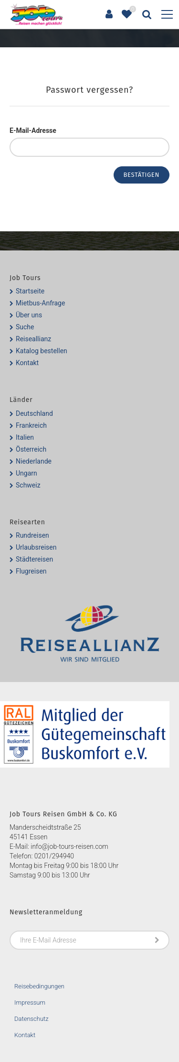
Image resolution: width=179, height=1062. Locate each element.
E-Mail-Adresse (33, 130)
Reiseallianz (33, 339)
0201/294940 (54, 856)
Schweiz (28, 485)
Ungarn (26, 473)
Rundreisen (32, 535)
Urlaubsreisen (36, 547)
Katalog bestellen (41, 351)
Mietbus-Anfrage (40, 303)
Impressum (29, 1002)
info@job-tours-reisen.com (69, 846)
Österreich (31, 449)
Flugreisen (31, 571)
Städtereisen (34, 559)
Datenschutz (31, 1018)
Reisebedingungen (39, 986)
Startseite (30, 291)
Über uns (29, 315)
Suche (25, 327)
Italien (25, 437)
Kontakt (27, 363)
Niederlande (34, 461)
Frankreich (31, 425)
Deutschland (34, 413)
